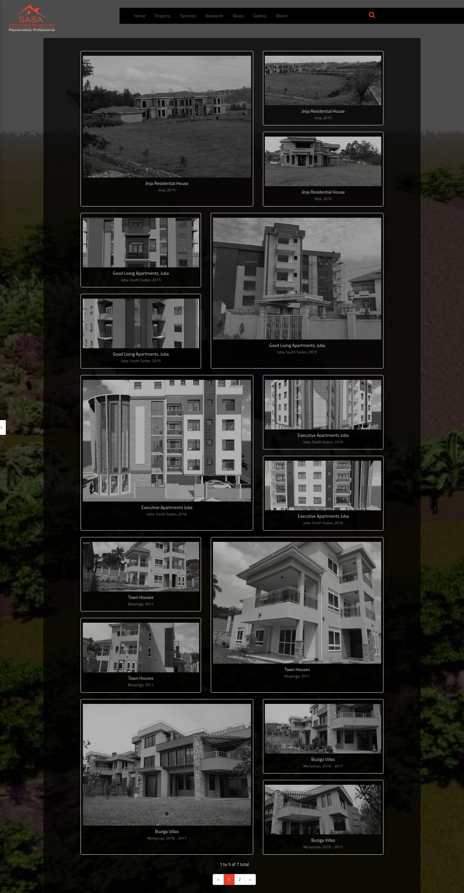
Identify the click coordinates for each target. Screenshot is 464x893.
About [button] (281, 15)
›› (250, 879)
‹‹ (218, 879)
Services (188, 15)
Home (140, 15)
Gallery (259, 15)
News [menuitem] (238, 15)
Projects (162, 15)
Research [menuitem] (214, 15)
